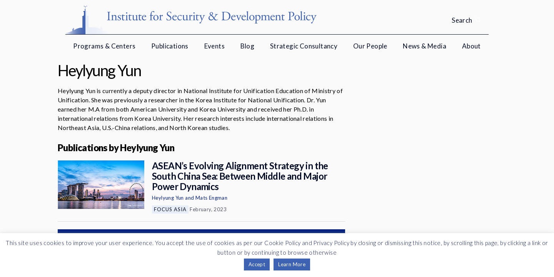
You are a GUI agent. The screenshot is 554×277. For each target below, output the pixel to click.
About (471, 46)
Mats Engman (211, 198)
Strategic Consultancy (303, 46)
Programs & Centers (104, 46)
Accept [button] (257, 264)
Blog (247, 46)
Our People (370, 46)
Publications (170, 46)
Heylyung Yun (168, 198)
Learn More (291, 264)
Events (214, 46)
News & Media (424, 46)
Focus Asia (170, 209)
